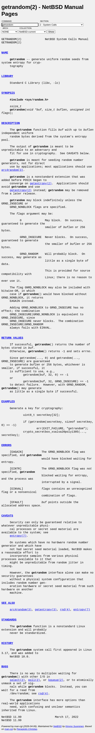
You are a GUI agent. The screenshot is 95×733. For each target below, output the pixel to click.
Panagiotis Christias (27, 729)
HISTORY (7, 643)
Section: (45, 21)
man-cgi (9, 729)
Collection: (26, 28)
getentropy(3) (46, 610)
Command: (8, 21)
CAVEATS (7, 516)
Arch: (7, 28)
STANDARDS (8, 620)
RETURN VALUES (12, 338)
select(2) (17, 680)
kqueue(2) (55, 680)
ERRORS (6, 445)
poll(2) (34, 680)
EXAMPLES (8, 402)
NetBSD (57, 726)
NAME (4, 53)
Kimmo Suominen (74, 726)
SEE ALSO (8, 603)
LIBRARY (7, 76)
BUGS (4, 667)
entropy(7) (18, 536)
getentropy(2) (41, 184)
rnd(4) (65, 610)
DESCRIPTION (10, 123)
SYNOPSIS (8, 93)
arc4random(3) (12, 170)
